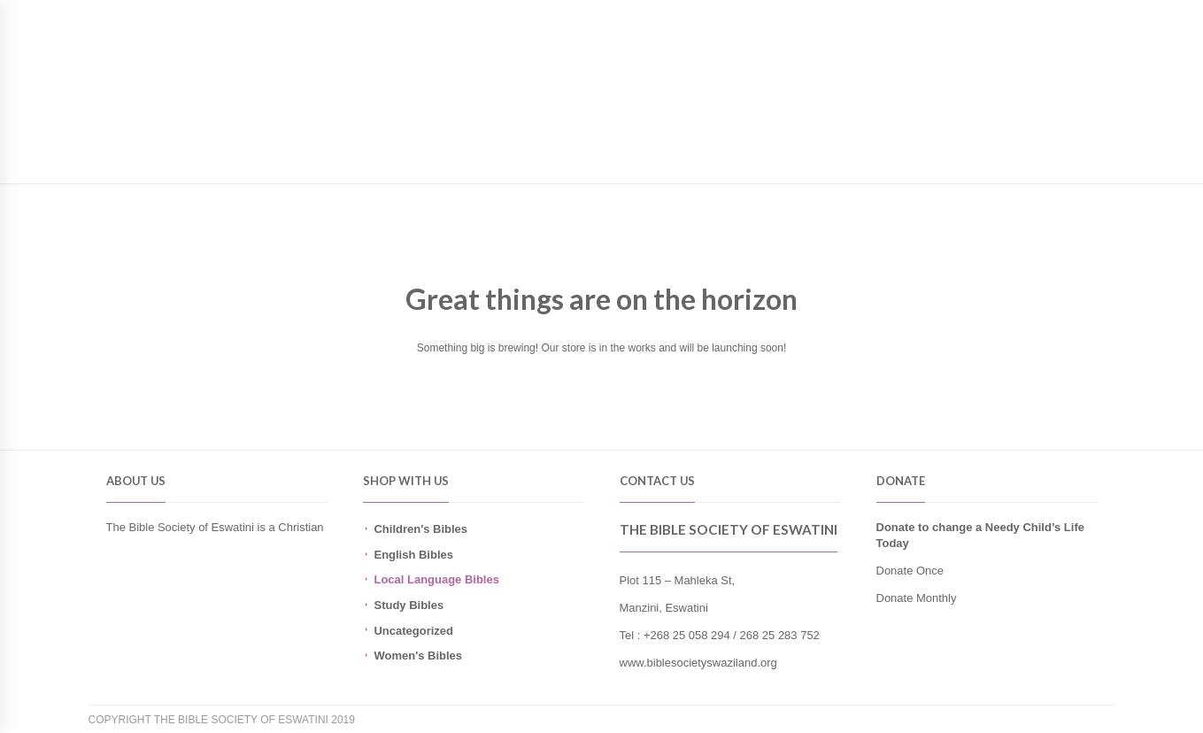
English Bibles (413, 554)
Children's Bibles (420, 529)
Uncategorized (413, 630)
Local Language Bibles (436, 579)
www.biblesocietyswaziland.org (698, 662)
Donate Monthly (916, 598)
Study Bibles (408, 605)
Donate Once (910, 570)
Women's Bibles (418, 655)
